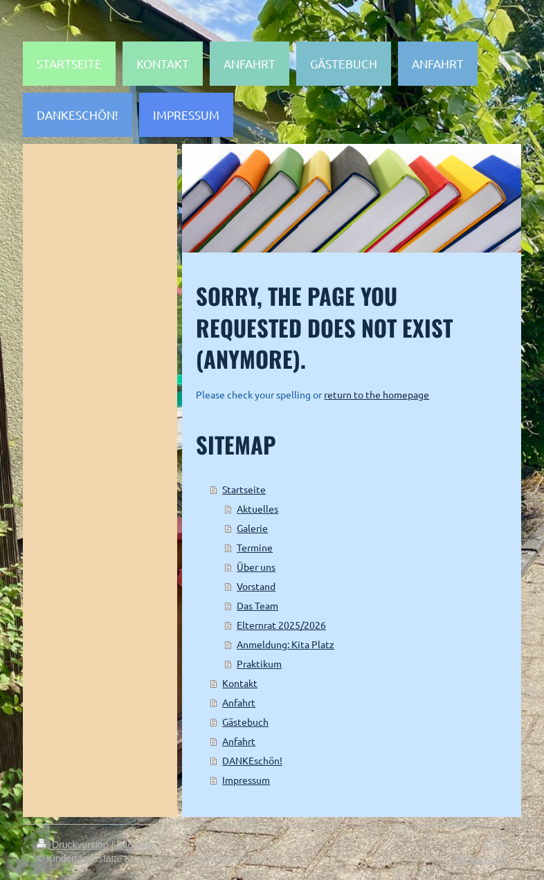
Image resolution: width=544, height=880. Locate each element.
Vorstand (256, 586)
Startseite (244, 489)
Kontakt (239, 683)
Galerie (252, 528)
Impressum (246, 779)
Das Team (257, 605)
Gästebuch (245, 721)
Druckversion (74, 844)
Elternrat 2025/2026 (281, 624)
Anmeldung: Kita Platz (285, 644)
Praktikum (259, 663)
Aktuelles (257, 508)
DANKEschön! (252, 760)
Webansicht (481, 858)
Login (495, 844)
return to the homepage (376, 394)
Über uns (256, 566)
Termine (255, 547)
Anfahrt (238, 702)
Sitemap (134, 844)
